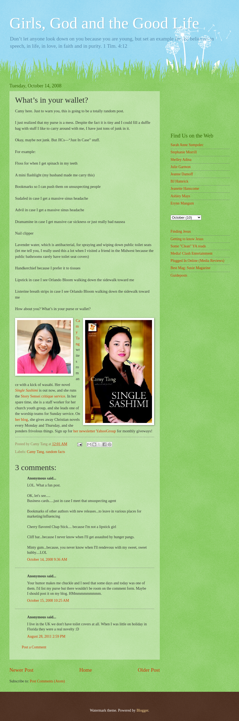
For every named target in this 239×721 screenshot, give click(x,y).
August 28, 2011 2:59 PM (46, 636)
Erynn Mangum (182, 203)
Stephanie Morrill (184, 152)
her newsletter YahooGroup (94, 431)
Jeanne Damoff (182, 174)
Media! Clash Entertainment (191, 253)
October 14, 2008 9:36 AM (47, 560)
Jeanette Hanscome (185, 189)
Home (85, 670)
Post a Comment (34, 647)
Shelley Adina (181, 160)
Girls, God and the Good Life (104, 23)
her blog (21, 419)
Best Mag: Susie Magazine (190, 268)
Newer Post (21, 670)
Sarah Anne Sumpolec (187, 145)
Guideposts (179, 275)
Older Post (149, 670)
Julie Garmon (181, 167)
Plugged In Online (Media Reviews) (197, 261)
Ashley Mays (180, 196)
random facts (55, 452)
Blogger (142, 710)
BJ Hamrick (179, 181)
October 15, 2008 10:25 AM (48, 601)
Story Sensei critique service (43, 396)
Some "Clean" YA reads (188, 246)
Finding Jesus (181, 231)
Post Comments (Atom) (47, 681)
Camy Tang (35, 452)
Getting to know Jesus (187, 239)
